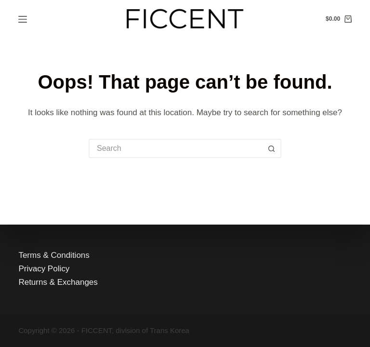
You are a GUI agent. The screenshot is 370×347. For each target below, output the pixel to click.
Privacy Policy (43, 268)
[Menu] (22, 19)
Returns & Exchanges (57, 282)
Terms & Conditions (53, 255)
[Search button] (271, 148)
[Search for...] (175, 148)
